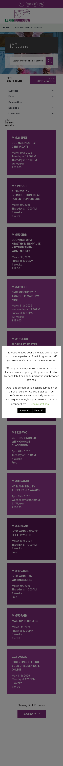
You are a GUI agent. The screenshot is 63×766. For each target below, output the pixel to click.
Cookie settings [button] (40, 404)
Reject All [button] (39, 410)
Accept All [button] (24, 410)
